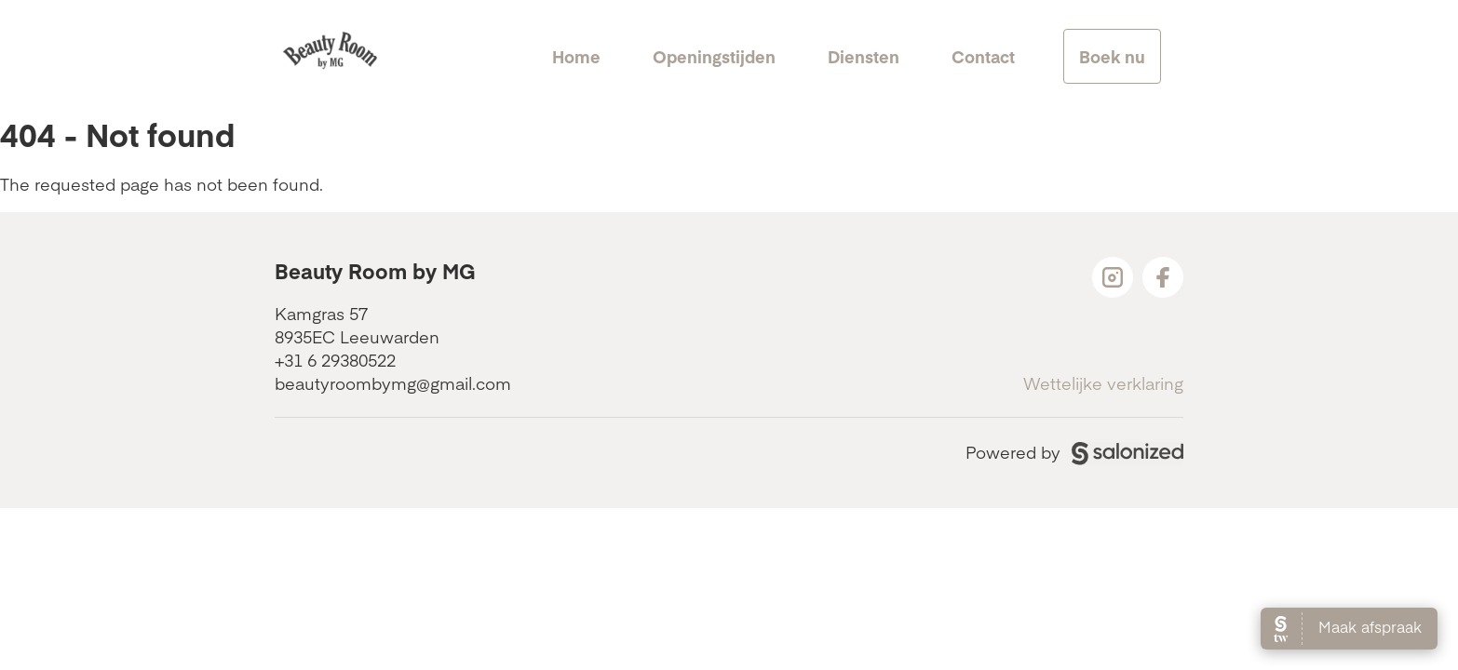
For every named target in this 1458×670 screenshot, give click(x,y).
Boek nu (1112, 56)
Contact (983, 56)
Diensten (863, 56)
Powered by (1074, 451)
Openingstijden (714, 56)
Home (576, 56)
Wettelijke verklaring (1103, 383)
